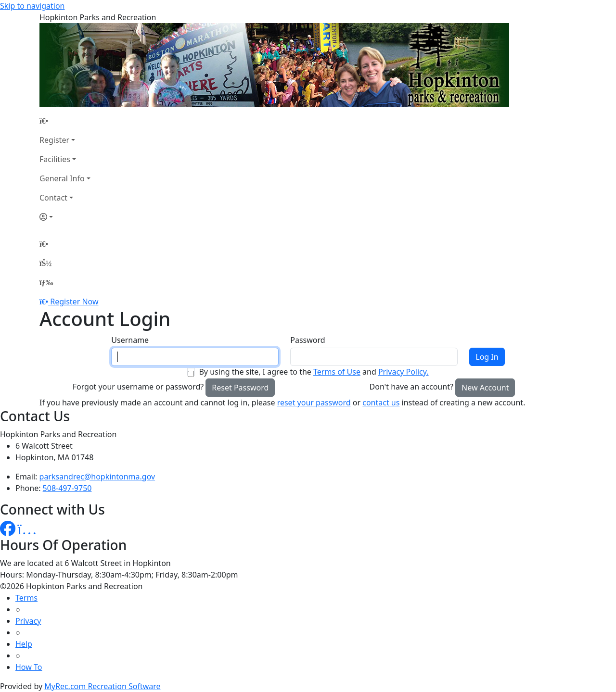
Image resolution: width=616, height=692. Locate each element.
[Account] (64, 216)
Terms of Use (336, 371)
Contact (53, 197)
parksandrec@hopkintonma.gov (97, 476)
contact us (380, 402)
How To (28, 667)
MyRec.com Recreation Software (102, 686)
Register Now (74, 301)
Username (130, 340)
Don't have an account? (411, 386)
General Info (62, 178)
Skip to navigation (32, 5)
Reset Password (240, 387)
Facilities (54, 159)
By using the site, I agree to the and (313, 371)
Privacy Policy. (403, 371)
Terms (26, 597)
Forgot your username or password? (138, 386)
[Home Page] (64, 120)
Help (23, 644)
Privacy (28, 621)
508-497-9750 (67, 488)
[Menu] (46, 282)
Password (307, 340)
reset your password (314, 402)
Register (54, 140)
